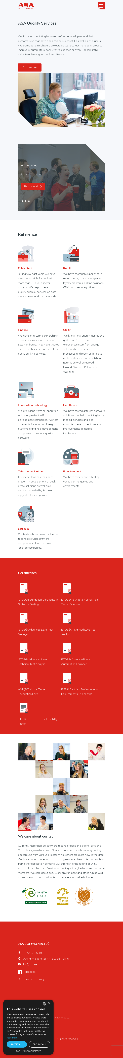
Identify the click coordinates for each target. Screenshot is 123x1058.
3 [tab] (29, 201)
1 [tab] (22, 201)
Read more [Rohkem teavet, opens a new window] (12, 1037)
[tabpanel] (61, 177)
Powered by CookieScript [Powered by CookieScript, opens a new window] (28, 1051)
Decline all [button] (39, 1044)
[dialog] (28, 1027)
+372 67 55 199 (33, 953)
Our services (29, 67)
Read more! (33, 186)
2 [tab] (25, 201)
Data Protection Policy (31, 979)
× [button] (49, 1003)
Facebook (29, 971)
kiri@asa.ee (30, 964)
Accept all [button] (17, 1044)
